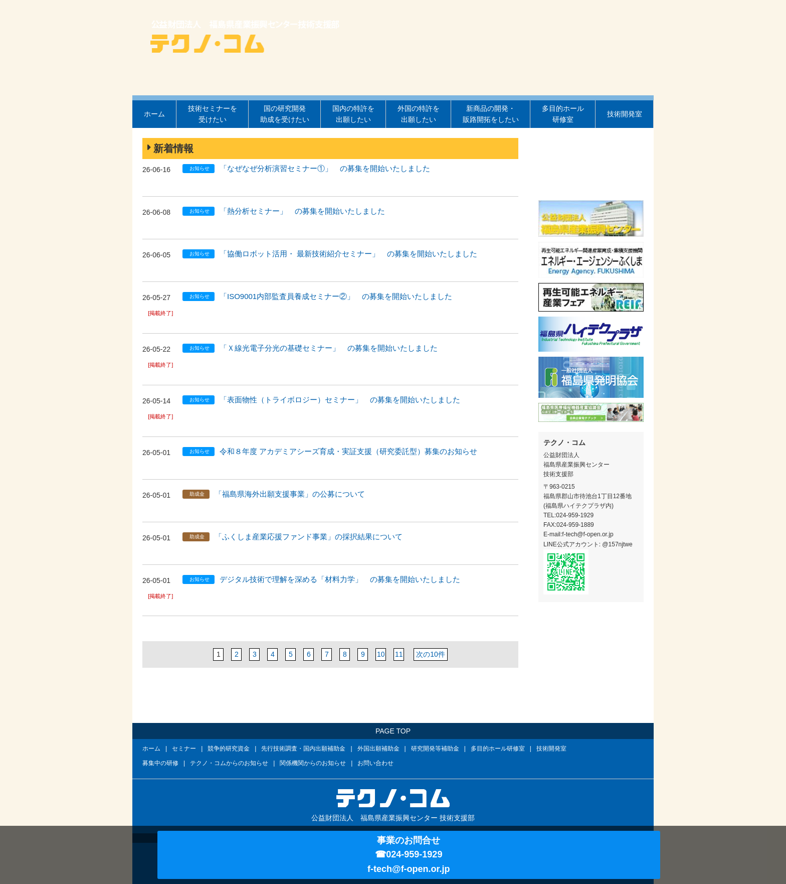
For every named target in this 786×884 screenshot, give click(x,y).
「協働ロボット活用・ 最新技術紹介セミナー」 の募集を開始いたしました (348, 253)
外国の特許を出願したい (419, 113)
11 (399, 654)
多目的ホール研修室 (563, 113)
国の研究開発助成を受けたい (284, 113)
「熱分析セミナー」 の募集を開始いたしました (302, 211)
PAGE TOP (393, 731)
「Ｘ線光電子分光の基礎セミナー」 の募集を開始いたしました (329, 348)
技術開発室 (624, 114)
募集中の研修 (160, 763)
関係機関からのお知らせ (313, 763)
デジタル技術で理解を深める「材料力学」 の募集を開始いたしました (340, 579)
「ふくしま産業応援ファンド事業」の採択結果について (309, 536)
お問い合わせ (375, 763)
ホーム (154, 114)
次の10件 (430, 654)
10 (381, 654)
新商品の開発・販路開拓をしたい (491, 113)
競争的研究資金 (229, 748)
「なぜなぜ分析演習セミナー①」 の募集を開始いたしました (325, 168)
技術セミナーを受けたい (212, 113)
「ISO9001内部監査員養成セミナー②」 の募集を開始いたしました (336, 296)
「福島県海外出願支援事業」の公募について (290, 494)
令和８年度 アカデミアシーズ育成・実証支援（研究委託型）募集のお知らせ (348, 451)
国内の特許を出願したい (353, 113)
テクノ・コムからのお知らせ (229, 763)
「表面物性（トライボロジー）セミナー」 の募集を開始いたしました (340, 399)
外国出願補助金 (378, 748)
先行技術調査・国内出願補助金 (303, 748)
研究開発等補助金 (435, 748)
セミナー (184, 748)
